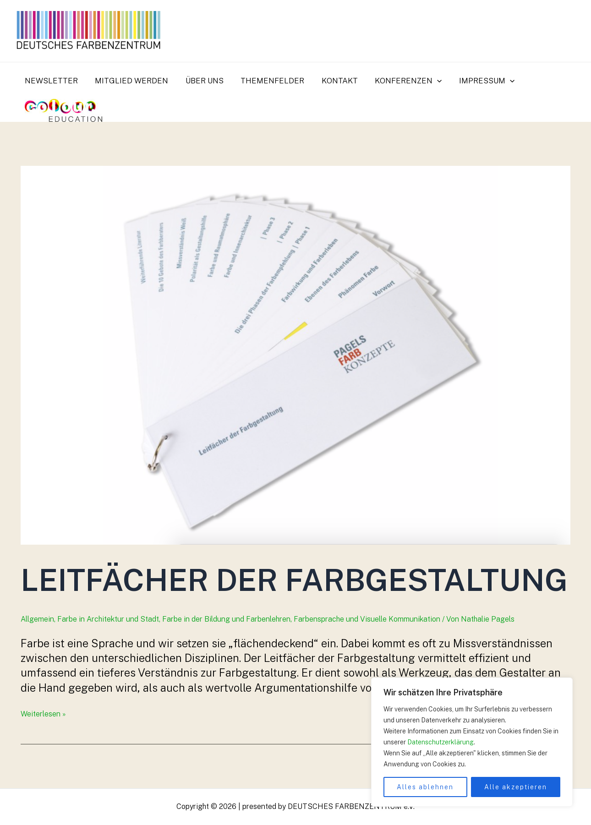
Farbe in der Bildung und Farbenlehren (226, 619)
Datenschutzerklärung (440, 742)
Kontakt (332, 80)
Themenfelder (267, 80)
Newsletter (50, 80)
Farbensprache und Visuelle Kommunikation (367, 619)
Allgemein (37, 619)
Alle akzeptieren (515, 787)
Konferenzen (399, 80)
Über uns (200, 80)
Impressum (476, 80)
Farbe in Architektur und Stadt (108, 619)
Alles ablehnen (425, 787)
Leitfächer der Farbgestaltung (294, 580)
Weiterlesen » (43, 714)
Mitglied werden (129, 80)
